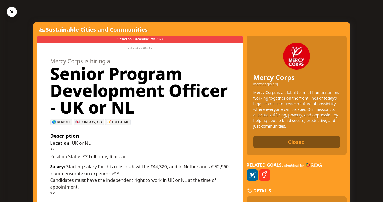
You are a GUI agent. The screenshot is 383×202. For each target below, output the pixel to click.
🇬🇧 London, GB (88, 122)
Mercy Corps (274, 77)
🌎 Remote (61, 122)
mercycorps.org (265, 84)
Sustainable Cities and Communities (97, 29)
